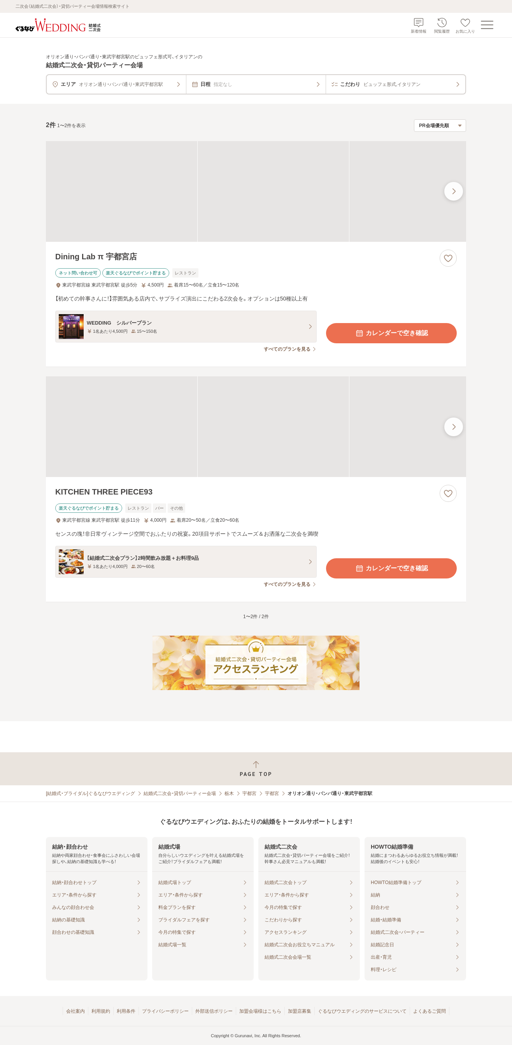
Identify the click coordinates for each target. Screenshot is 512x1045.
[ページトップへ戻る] (256, 768)
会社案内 (75, 1011)
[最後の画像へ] (453, 191)
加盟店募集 (299, 1011)
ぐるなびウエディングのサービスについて (362, 1011)
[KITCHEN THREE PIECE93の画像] (256, 426)
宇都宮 (249, 793)
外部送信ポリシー (214, 1011)
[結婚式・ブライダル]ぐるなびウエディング (90, 793)
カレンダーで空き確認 (391, 333)
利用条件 (126, 1011)
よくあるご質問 (429, 1011)
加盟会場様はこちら (260, 1011)
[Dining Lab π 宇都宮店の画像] (256, 191)
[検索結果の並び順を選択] (440, 125)
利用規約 (100, 1011)
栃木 (229, 793)
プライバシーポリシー (165, 1011)
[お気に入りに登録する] (448, 258)
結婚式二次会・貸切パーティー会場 (180, 793)
